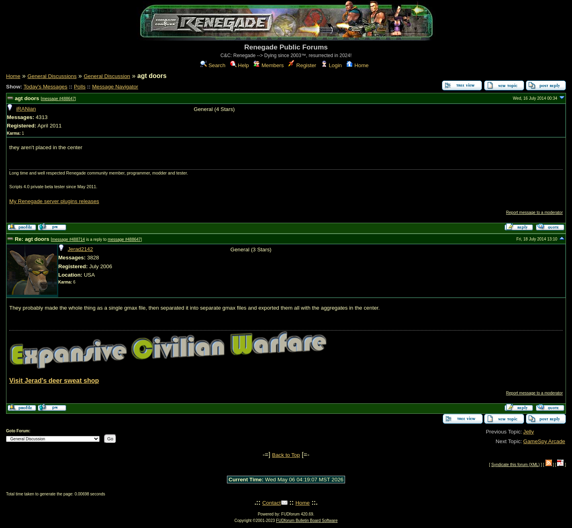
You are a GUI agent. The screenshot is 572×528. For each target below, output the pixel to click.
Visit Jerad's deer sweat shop (54, 380)
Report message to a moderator (534, 212)
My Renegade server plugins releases (54, 201)
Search (212, 65)
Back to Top (286, 455)
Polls (80, 87)
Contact (271, 503)
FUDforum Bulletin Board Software (306, 520)
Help (239, 65)
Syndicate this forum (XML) (515, 464)
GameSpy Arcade (544, 441)
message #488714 (68, 239)
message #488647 (58, 99)
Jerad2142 (80, 249)
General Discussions (51, 76)
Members (268, 65)
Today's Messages (45, 87)
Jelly (528, 432)
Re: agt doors (32, 239)
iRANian (26, 109)
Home (357, 65)
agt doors (27, 98)
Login (331, 65)
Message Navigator (115, 87)
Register (302, 65)
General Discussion (107, 76)
